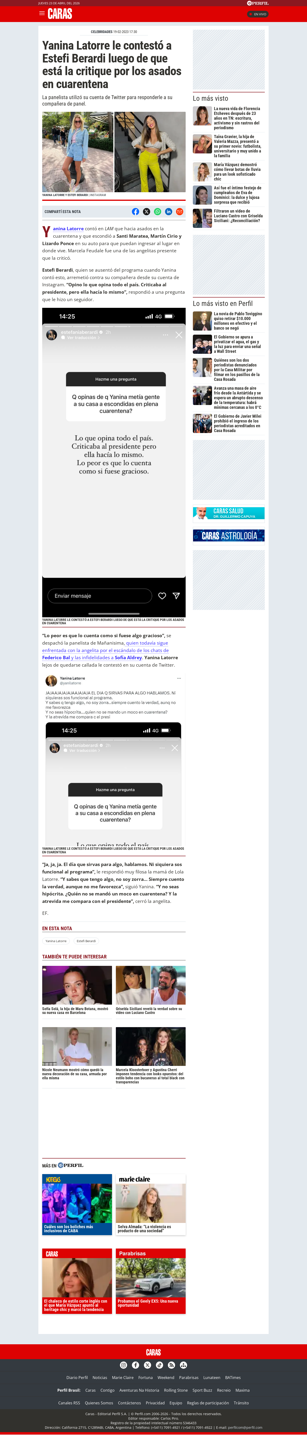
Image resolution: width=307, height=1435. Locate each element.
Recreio (224, 1390)
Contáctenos (129, 1403)
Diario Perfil (77, 1377)
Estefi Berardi (86, 941)
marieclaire (151, 1180)
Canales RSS (69, 1403)
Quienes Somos (99, 1403)
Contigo (107, 1390)
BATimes (233, 1377)
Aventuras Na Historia (139, 1390)
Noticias (100, 1377)
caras (77, 1254)
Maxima (243, 1390)
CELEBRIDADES (101, 32)
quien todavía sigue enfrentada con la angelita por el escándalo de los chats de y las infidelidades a (105, 650)
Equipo (176, 1403)
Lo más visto (210, 98)
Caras (90, 1390)
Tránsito (241, 1403)
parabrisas (151, 1254)
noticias (77, 1180)
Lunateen (211, 1377)
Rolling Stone (176, 1390)
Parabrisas (189, 1377)
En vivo (257, 14)
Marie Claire (123, 1377)
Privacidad (155, 1403)
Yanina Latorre (56, 941)
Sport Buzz (202, 1390)
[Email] (179, 211)
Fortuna (145, 1377)
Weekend (166, 1377)
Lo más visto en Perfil (223, 303)
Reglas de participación (208, 1403)
